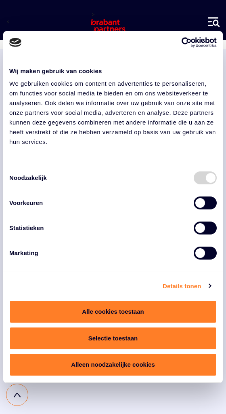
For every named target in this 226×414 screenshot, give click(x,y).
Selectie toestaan (113, 338)
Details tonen (182, 286)
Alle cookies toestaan (113, 311)
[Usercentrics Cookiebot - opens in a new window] (181, 42)
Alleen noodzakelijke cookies (113, 364)
